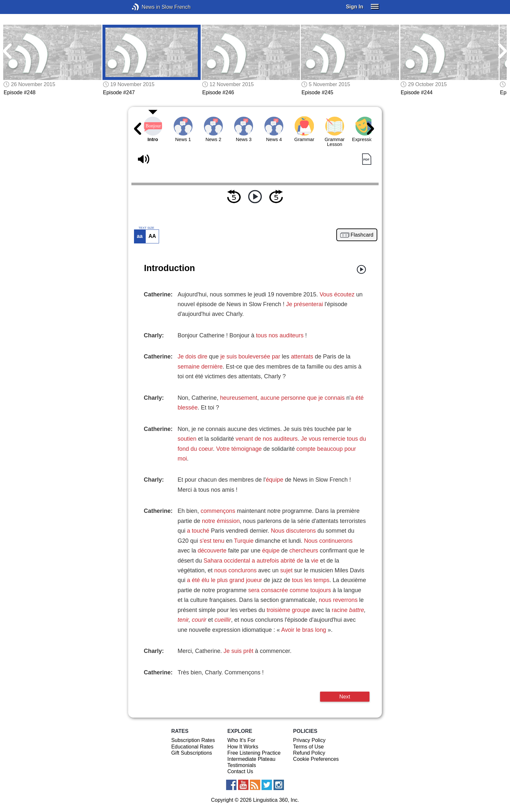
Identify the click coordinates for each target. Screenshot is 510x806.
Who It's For (241, 740)
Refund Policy (309, 753)
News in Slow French (145, 7)
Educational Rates (192, 746)
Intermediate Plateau (251, 759)
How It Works (242, 746)
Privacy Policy (309, 740)
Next (344, 696)
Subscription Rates (193, 740)
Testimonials (241, 765)
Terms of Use (308, 746)
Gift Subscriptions (191, 753)
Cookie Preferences (316, 759)
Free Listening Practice (254, 753)
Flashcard (362, 235)
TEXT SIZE (146, 227)
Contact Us (240, 771)
